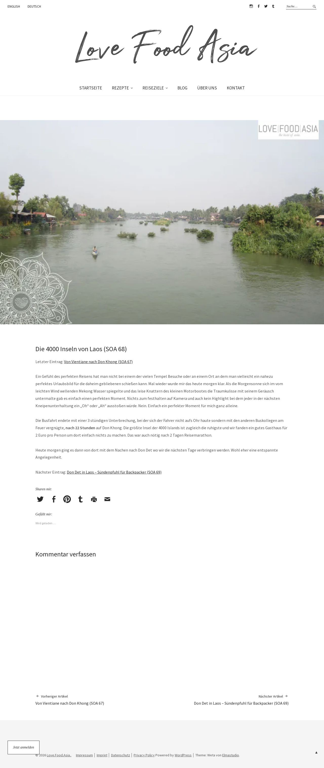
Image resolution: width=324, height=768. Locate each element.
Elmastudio (230, 755)
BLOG (182, 88)
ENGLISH (14, 6)
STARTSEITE (90, 88)
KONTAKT (236, 88)
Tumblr (273, 6)
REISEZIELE (153, 88)
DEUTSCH (34, 6)
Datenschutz (120, 755)
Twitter (266, 6)
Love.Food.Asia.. (59, 755)
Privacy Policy (144, 755)
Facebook (258, 6)
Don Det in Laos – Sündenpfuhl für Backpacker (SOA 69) (114, 472)
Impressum (84, 755)
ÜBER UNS (207, 88)
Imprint (102, 755)
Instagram (251, 6)
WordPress (183, 755)
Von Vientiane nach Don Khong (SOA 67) (98, 361)
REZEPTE (120, 88)
